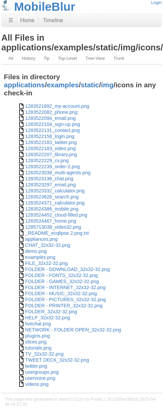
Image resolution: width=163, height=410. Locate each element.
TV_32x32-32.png (44, 354)
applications (24, 85)
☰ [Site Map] (10, 20)
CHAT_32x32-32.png (47, 245)
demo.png (36, 251)
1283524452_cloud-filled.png (56, 215)
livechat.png (38, 323)
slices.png (36, 342)
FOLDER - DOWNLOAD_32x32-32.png (67, 269)
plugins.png (37, 335)
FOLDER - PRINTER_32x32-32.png (64, 305)
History (28, 58)
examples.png (40, 257)
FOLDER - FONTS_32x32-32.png (61, 275)
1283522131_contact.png (52, 130)
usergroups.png (42, 372)
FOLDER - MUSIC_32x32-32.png (61, 293)
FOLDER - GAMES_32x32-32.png (62, 281)
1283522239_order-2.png (52, 166)
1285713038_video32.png (53, 227)
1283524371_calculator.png (55, 203)
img (107, 85)
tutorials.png (38, 348)
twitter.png (36, 366)
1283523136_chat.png (49, 178)
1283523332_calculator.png (55, 190)
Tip (46, 58)
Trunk (118, 58)
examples (63, 85)
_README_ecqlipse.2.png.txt (57, 233)
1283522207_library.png (51, 154)
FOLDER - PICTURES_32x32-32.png (65, 299)
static (90, 85)
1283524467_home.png (50, 221)
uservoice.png (40, 378)
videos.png (37, 384)
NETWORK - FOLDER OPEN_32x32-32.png (73, 329)
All (10, 58)
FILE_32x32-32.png (46, 263)
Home (27, 20)
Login (156, 2)
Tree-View (95, 58)
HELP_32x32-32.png (47, 317)
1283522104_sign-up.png (52, 124)
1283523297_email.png (50, 184)
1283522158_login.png (49, 136)
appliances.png (41, 239)
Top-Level (67, 58)
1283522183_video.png (50, 148)
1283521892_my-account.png (57, 106)
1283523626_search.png (52, 196)
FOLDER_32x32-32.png (51, 311)
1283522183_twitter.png (51, 142)
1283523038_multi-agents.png (57, 172)
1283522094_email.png (50, 118)
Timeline (53, 20)
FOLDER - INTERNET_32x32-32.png (65, 287)
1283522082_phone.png (51, 112)
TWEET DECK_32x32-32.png (57, 360)
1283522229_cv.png (47, 160)
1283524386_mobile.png (51, 209)
